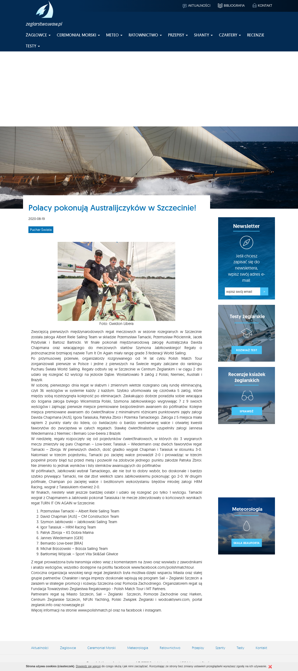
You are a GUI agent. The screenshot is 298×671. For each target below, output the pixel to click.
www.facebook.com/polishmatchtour (162, 567)
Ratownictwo (170, 648)
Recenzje (255, 35)
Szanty (220, 648)
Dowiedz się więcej (88, 666)
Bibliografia (231, 5)
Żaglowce (68, 648)
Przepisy (198, 648)
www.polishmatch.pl (95, 610)
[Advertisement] (149, 88)
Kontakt (262, 5)
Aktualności (196, 5)
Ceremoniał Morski (101, 648)
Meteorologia (137, 648)
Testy (240, 648)
